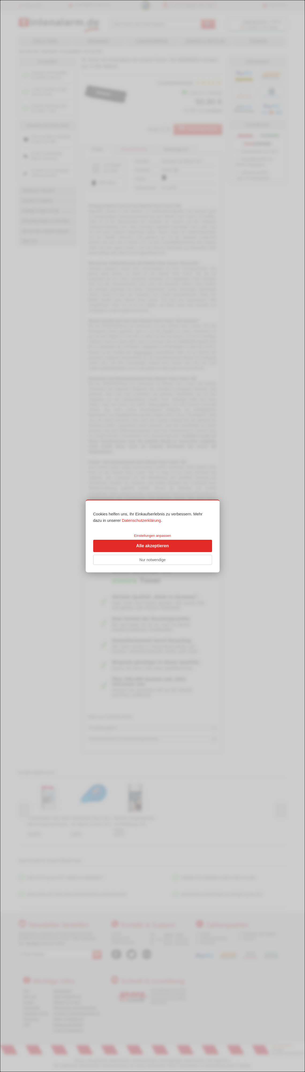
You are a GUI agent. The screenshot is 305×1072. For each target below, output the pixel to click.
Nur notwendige (152, 560)
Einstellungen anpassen (152, 536)
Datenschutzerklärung (141, 520)
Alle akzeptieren (152, 545)
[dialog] (152, 536)
